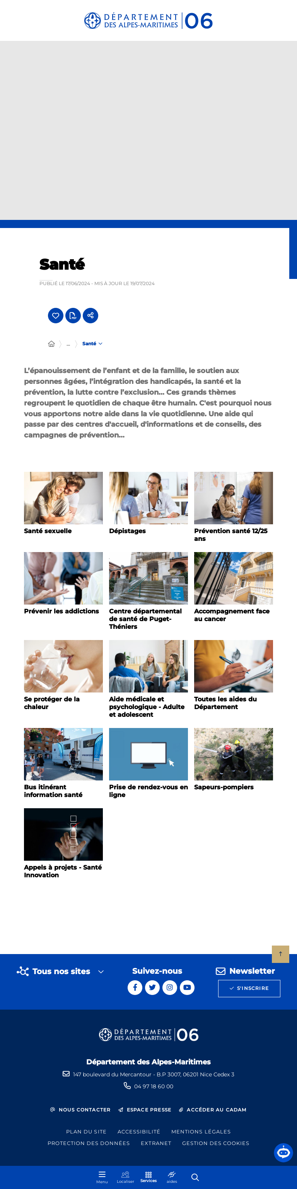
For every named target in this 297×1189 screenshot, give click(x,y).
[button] (283, 1152)
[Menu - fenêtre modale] (102, 1177)
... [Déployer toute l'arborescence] (68, 344)
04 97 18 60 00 (153, 1086)
